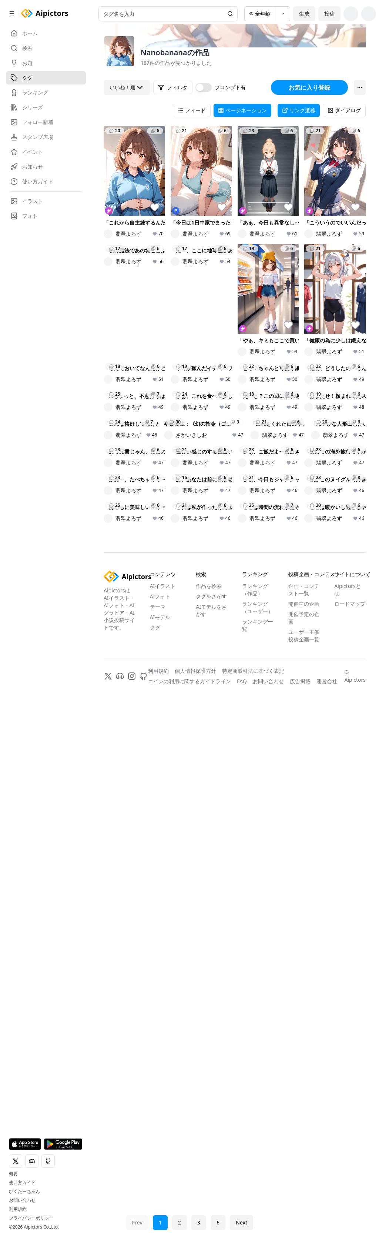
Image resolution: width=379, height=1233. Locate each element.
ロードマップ (349, 1133)
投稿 (329, 13)
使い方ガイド (22, 1183)
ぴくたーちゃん (24, 1191)
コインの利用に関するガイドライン (189, 1211)
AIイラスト (163, 1116)
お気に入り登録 (309, 87)
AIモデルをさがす (211, 1140)
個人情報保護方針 (195, 1200)
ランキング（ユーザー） (257, 1137)
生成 (304, 13)
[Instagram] (131, 1206)
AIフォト (160, 1126)
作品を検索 (209, 1116)
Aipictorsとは (347, 1120)
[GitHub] (143, 1206)
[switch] (203, 87)
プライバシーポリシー (31, 1218)
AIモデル (160, 1147)
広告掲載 (300, 1211)
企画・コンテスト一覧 (303, 1120)
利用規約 (18, 1209)
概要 (13, 1174)
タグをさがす (211, 1126)
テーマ (157, 1136)
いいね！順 (127, 87)
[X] (108, 1206)
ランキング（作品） (255, 1120)
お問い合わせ (22, 1200)
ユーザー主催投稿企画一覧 (303, 1166)
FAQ (242, 1211)
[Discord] (119, 1206)
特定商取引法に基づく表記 (253, 1200)
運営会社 (326, 1211)
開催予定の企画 (303, 1148)
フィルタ (173, 87)
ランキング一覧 (257, 1155)
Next (242, 1222)
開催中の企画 (303, 1133)
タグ (155, 1157)
